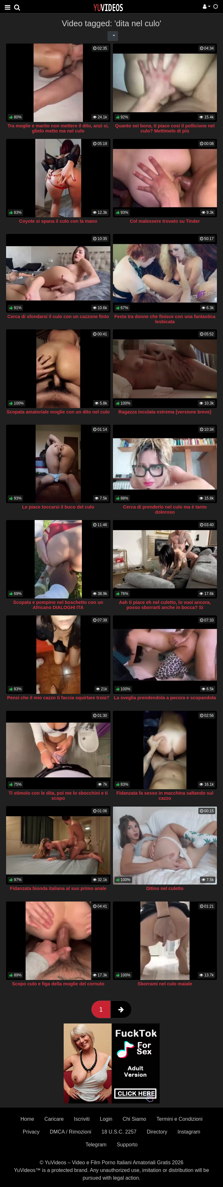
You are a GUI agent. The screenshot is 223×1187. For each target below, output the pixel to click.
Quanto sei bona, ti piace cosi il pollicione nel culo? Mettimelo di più (165, 128)
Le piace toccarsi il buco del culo (58, 506)
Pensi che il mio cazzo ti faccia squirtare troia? (58, 697)
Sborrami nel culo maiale (165, 983)
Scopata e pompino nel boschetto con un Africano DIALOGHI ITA (58, 605)
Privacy (31, 1132)
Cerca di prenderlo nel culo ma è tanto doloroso (165, 509)
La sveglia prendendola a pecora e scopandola (165, 697)
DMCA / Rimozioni (71, 1132)
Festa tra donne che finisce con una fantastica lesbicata (164, 319)
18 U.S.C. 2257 (118, 1132)
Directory (157, 1132)
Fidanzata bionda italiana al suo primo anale (58, 888)
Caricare (54, 1119)
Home (27, 1119)
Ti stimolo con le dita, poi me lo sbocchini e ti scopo (58, 795)
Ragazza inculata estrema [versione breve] (164, 411)
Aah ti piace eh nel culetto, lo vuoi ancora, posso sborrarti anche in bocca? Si (165, 605)
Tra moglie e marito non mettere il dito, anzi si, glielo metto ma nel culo (58, 128)
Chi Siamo (134, 1119)
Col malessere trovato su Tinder (165, 221)
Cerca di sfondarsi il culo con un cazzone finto (58, 316)
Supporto (127, 1144)
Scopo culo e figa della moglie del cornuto (58, 983)
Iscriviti (82, 1119)
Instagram (189, 1132)
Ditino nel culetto (165, 888)
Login (106, 1119)
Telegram (96, 1144)
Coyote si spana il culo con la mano (58, 221)
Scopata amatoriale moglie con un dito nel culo (58, 411)
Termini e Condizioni (179, 1119)
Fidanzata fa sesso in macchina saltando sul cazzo (164, 795)
